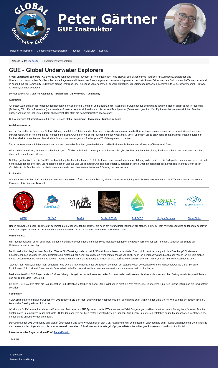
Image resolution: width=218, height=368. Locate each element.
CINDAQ (52, 218)
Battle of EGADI (109, 218)
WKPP (23, 218)
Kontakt (103, 50)
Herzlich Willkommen (21, 50)
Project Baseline (166, 218)
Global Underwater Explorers (52, 50)
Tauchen (75, 50)
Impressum (16, 354)
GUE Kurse (90, 50)
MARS (80, 218)
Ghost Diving (194, 218)
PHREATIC (137, 218)
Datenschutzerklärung (22, 359)
